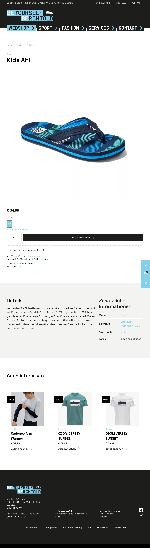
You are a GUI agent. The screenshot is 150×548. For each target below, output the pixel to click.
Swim (138, 329)
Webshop (18, 31)
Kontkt (128, 31)
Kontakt (136, 3)
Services (98, 31)
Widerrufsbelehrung (72, 531)
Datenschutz (120, 531)
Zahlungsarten (50, 531)
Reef (10, 57)
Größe (10, 221)
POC (13, 432)
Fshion (70, 31)
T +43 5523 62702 (63, 514)
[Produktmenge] (14, 241)
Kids (123, 335)
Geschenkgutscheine (110, 514)
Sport (45, 31)
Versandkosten (33, 260)
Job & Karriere (106, 517)
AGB (89, 531)
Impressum (102, 531)
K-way (62, 432)
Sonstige (20, 270)
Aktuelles (121, 3)
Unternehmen (103, 3)
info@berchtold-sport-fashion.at (71, 517)
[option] (9, 227)
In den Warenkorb (81, 241)
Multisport (127, 329)
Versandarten (30, 531)
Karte (57, 520)
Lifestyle (126, 325)
